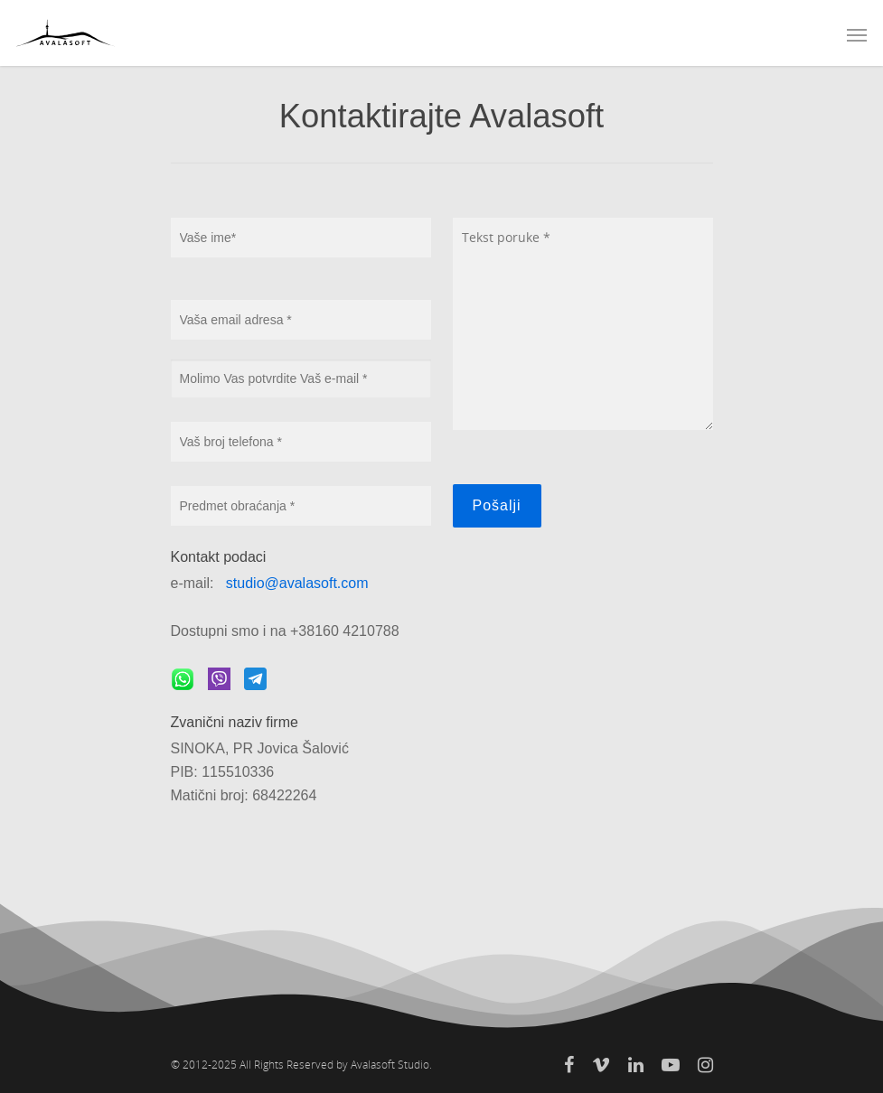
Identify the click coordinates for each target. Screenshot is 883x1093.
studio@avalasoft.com (297, 583)
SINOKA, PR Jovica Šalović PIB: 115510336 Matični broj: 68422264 (260, 772)
